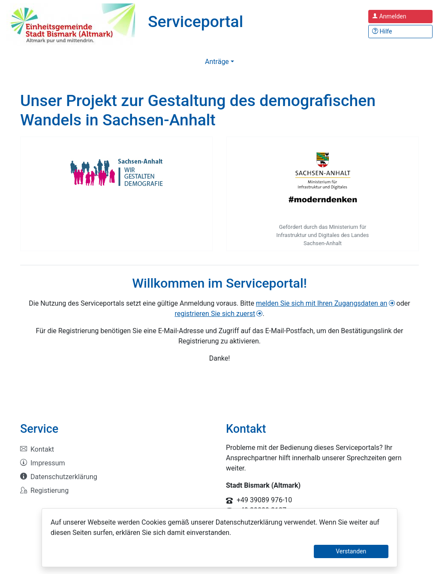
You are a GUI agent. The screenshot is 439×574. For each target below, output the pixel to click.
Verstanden (351, 551)
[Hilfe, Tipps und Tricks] (400, 31)
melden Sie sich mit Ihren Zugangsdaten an (322, 303)
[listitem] (116, 449)
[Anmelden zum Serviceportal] (400, 16)
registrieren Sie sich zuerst (214, 314)
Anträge (217, 62)
